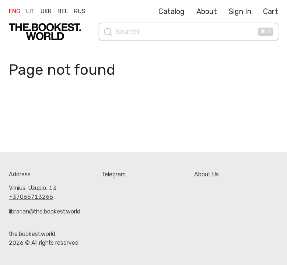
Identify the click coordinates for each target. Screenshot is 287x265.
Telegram (114, 174)
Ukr (46, 11)
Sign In (240, 11)
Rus (79, 11)
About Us (206, 174)
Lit (30, 11)
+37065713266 (31, 196)
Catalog (171, 11)
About (206, 11)
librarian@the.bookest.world (44, 211)
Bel (62, 11)
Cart (270, 11)
